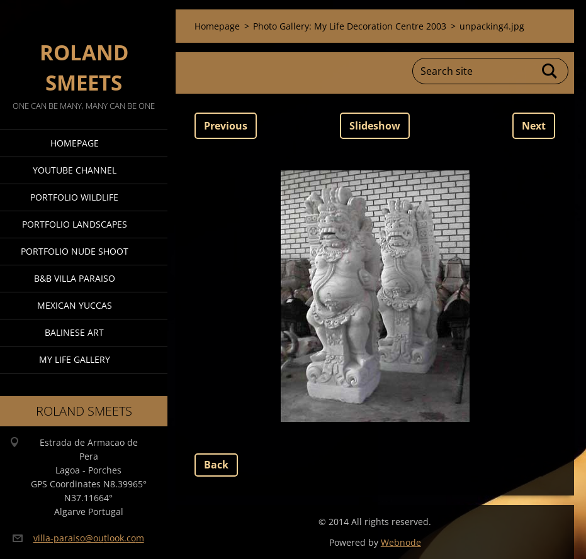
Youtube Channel (74, 170)
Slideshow (374, 126)
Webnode (401, 542)
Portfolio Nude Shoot (74, 251)
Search (550, 71)
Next (534, 126)
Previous (225, 126)
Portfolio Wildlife (74, 197)
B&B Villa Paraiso (74, 278)
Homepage (74, 143)
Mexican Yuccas (74, 305)
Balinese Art (74, 332)
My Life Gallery (74, 359)
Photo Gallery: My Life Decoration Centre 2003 (349, 26)
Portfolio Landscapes (74, 224)
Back (216, 465)
